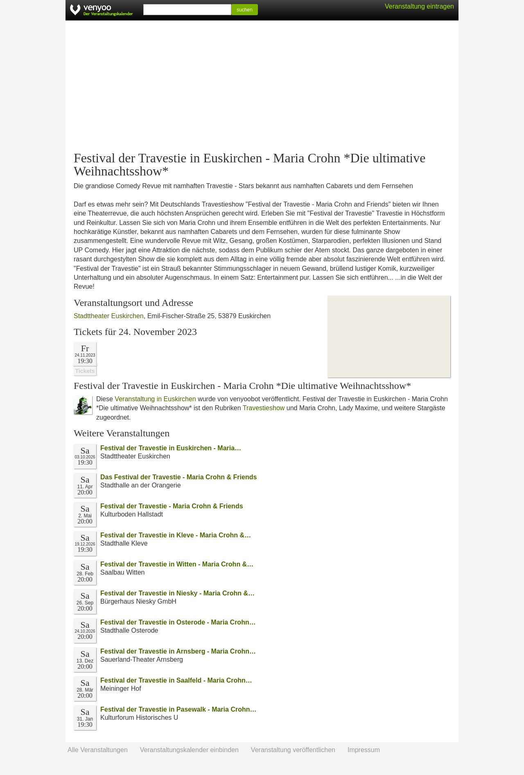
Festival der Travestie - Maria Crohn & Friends (171, 506)
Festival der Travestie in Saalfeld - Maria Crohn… (176, 680)
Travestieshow (264, 407)
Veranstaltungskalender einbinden (189, 749)
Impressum (364, 749)
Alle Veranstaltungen (98, 749)
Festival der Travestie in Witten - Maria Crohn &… (176, 564)
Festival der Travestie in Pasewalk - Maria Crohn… (178, 709)
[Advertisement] (262, 86)
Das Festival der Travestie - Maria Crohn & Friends (178, 477)
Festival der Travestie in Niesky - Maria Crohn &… (177, 593)
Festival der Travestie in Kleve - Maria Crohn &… (175, 535)
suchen (245, 10)
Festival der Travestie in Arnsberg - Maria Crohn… (178, 651)
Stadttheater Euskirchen (109, 315)
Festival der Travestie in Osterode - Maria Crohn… (178, 622)
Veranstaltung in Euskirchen (155, 398)
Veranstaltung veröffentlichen (293, 749)
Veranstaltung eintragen (419, 6)
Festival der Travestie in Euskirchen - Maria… (170, 448)
